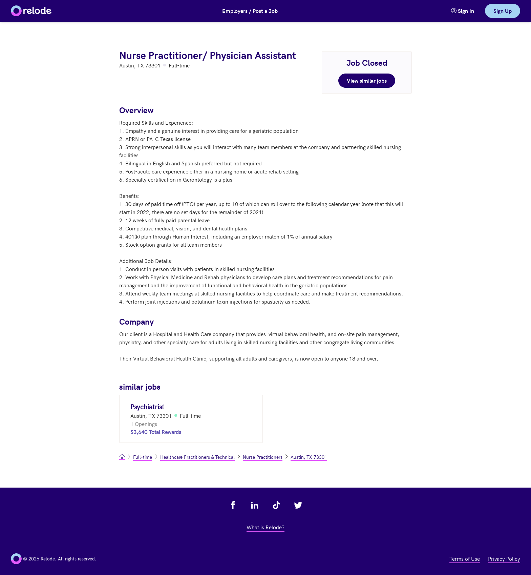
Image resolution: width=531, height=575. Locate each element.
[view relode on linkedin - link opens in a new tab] (254, 505)
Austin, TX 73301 (309, 457)
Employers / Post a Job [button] (250, 10)
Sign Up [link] (502, 10)
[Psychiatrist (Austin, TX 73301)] (191, 419)
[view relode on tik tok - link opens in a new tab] (276, 505)
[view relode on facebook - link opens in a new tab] (233, 505)
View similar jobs (367, 80)
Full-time (142, 457)
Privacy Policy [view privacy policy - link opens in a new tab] (504, 558)
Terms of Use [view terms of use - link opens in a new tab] (464, 558)
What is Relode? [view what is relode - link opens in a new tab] (265, 527)
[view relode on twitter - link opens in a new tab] (298, 505)
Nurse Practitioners (262, 457)
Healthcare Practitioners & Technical (197, 457)
